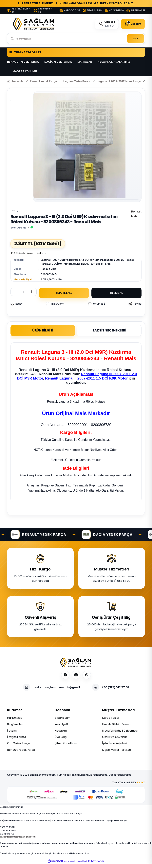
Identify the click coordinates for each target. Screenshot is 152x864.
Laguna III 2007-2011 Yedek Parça (60, 260)
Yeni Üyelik (62, 724)
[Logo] (34, 24)
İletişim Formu (16, 737)
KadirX (141, 782)
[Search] (76, 38)
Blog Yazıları (15, 724)
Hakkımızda (14, 718)
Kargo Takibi (110, 718)
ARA (135, 38)
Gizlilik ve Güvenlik (114, 737)
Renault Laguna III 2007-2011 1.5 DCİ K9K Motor (86, 378)
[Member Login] (107, 24)
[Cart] (133, 24)
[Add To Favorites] (16, 304)
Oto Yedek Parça (18, 743)
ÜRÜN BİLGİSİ (42, 330)
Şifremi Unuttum (66, 743)
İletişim (12, 730)
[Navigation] (76, 52)
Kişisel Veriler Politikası (116, 749)
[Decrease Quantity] (14, 292)
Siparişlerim (62, 718)
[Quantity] (23, 292)
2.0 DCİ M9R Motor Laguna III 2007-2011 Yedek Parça (79, 263)
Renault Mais (48, 269)
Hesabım (61, 730)
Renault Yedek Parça (21, 749)
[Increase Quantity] (33, 292)
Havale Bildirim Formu (116, 724)
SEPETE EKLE (64, 293)
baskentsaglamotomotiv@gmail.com (18, 837)
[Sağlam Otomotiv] (76, 662)
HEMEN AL (116, 293)
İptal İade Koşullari (114, 743)
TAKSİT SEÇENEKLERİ (109, 330)
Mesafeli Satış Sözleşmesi (120, 730)
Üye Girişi (61, 737)
